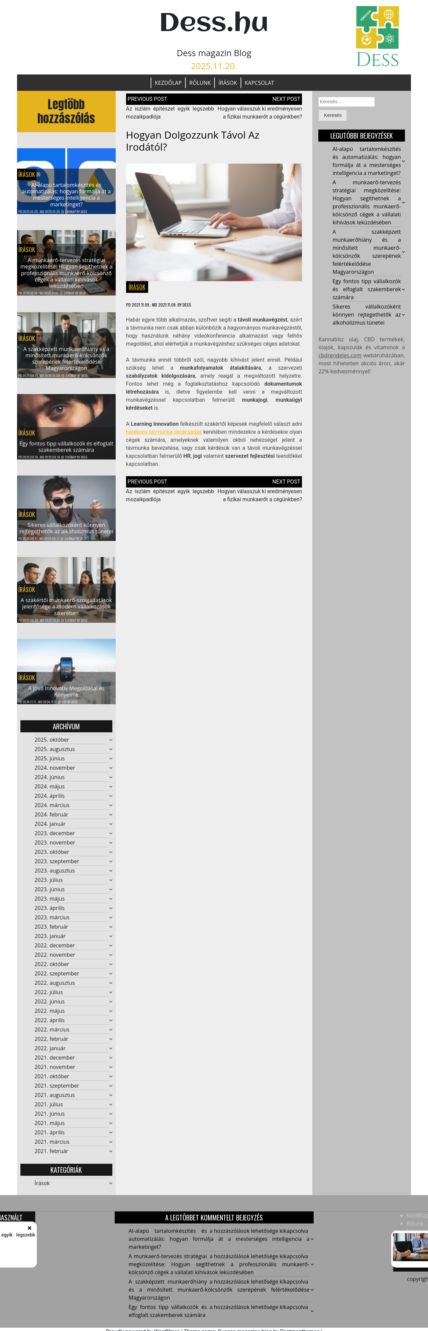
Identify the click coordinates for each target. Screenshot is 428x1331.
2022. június (49, 1005)
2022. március (51, 1033)
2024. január (50, 827)
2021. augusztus (54, 1098)
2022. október (51, 967)
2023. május (49, 902)
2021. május (49, 1126)
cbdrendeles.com (339, 355)
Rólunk (200, 82)
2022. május (49, 1014)
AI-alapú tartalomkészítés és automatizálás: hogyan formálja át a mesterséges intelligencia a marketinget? (66, 195)
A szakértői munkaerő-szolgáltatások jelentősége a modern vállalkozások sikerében (66, 610)
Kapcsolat (259, 82)
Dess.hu (214, 24)
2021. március (51, 1145)
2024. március (51, 808)
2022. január (50, 1052)
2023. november (54, 846)
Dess (84, 211)
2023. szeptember (56, 865)
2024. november (54, 771)
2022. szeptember (56, 977)
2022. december (54, 949)
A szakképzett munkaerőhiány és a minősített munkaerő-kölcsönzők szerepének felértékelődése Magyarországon (66, 362)
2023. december (54, 836)
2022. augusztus (54, 986)
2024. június (49, 780)
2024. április (49, 799)
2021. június (49, 1117)
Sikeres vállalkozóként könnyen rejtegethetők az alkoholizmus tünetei (66, 532)
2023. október (51, 855)
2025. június (49, 762)
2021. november (54, 1070)
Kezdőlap (168, 82)
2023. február (51, 930)
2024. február (51, 818)
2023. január (50, 939)
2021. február (51, 1154)
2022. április (49, 1023)
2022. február (51, 1042)
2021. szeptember (56, 1089)
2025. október (51, 743)
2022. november (54, 958)
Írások (227, 82)
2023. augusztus (54, 874)
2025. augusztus (54, 752)
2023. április (49, 911)
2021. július (48, 1108)
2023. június (49, 893)
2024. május (49, 790)
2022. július (48, 995)
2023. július (48, 883)
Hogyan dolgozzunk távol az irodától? (192, 141)
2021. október (51, 1080)
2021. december (54, 1061)
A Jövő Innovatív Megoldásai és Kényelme (66, 695)
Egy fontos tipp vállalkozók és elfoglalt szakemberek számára (66, 450)
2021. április (49, 1136)
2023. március (51, 921)
